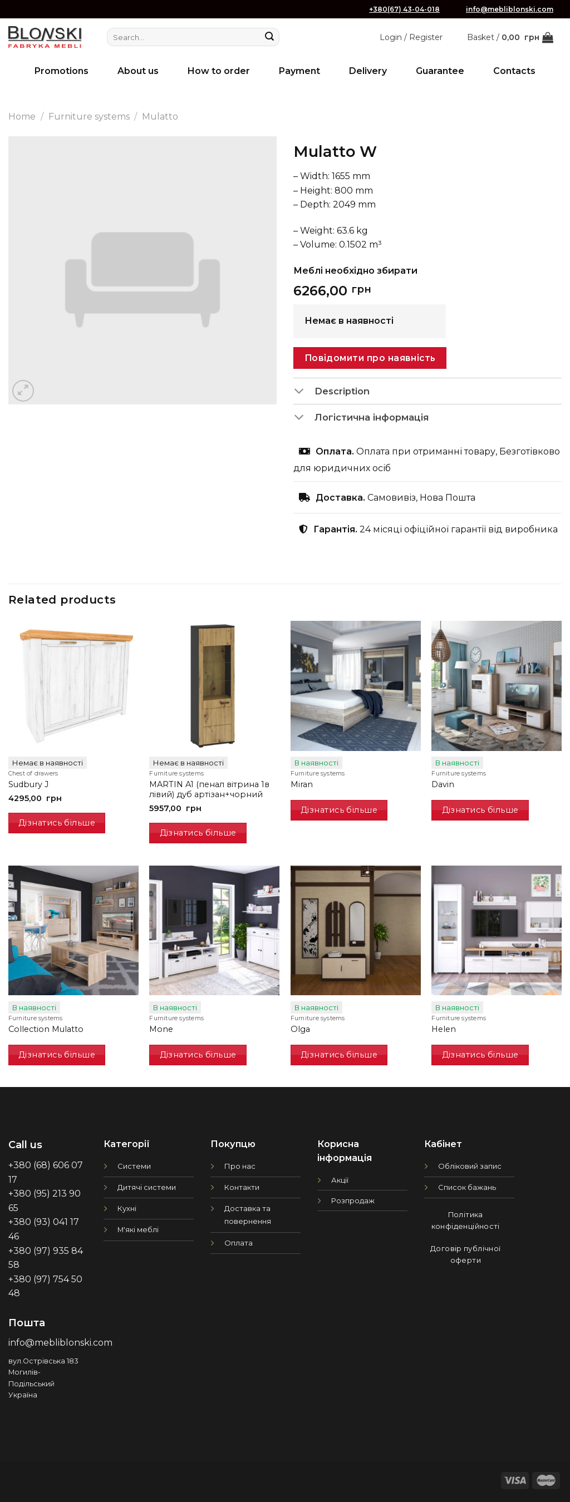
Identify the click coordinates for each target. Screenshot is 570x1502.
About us (138, 71)
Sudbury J (28, 784)
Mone (161, 1029)
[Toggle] (303, 392)
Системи (134, 1166)
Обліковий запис (470, 1166)
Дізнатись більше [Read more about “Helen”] (480, 1055)
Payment (299, 71)
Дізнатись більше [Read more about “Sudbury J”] (56, 823)
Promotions (62, 71)
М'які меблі (138, 1229)
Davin (442, 784)
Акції (339, 1179)
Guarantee (440, 71)
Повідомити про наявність (370, 358)
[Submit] (269, 37)
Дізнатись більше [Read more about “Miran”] (339, 810)
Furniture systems (89, 116)
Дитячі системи (146, 1187)
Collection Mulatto (45, 1029)
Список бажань (467, 1187)
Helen (443, 1029)
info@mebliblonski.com (509, 9)
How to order (219, 71)
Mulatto (160, 116)
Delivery (368, 71)
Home (22, 116)
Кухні (126, 1208)
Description (331, 392)
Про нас (239, 1166)
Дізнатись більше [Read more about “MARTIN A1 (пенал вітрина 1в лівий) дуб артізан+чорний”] (198, 833)
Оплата (238, 1242)
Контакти (241, 1187)
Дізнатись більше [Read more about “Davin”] (480, 810)
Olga (300, 1029)
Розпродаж (353, 1200)
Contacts (514, 71)
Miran (302, 784)
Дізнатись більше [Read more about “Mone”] (198, 1055)
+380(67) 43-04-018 (404, 9)
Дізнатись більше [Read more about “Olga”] (339, 1055)
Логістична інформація (361, 418)
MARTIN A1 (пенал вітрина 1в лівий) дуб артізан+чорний (209, 789)
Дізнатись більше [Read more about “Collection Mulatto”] (56, 1055)
